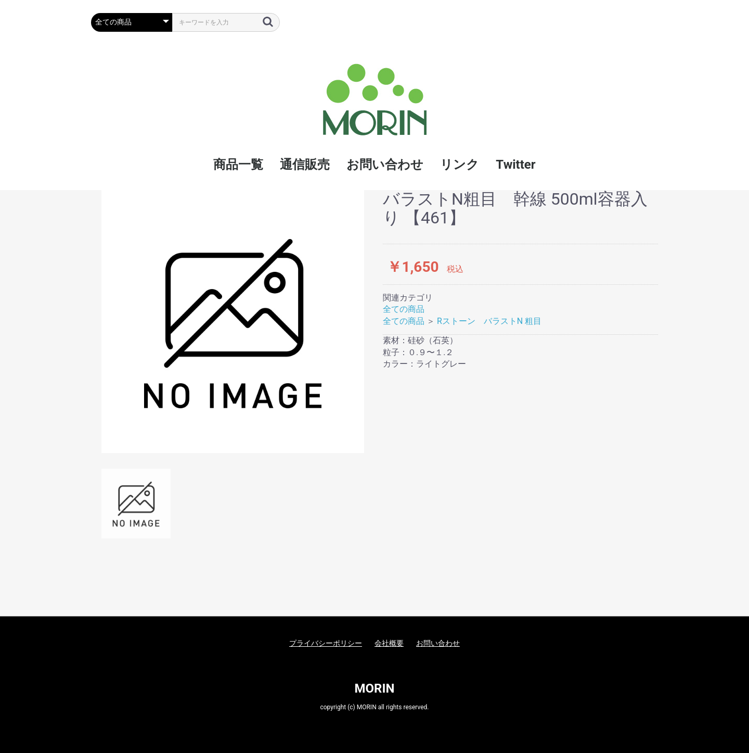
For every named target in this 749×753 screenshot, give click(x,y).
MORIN (375, 688)
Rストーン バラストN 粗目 (489, 321)
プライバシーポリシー (325, 643)
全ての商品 (403, 309)
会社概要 (389, 643)
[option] (232, 321)
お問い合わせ (438, 643)
